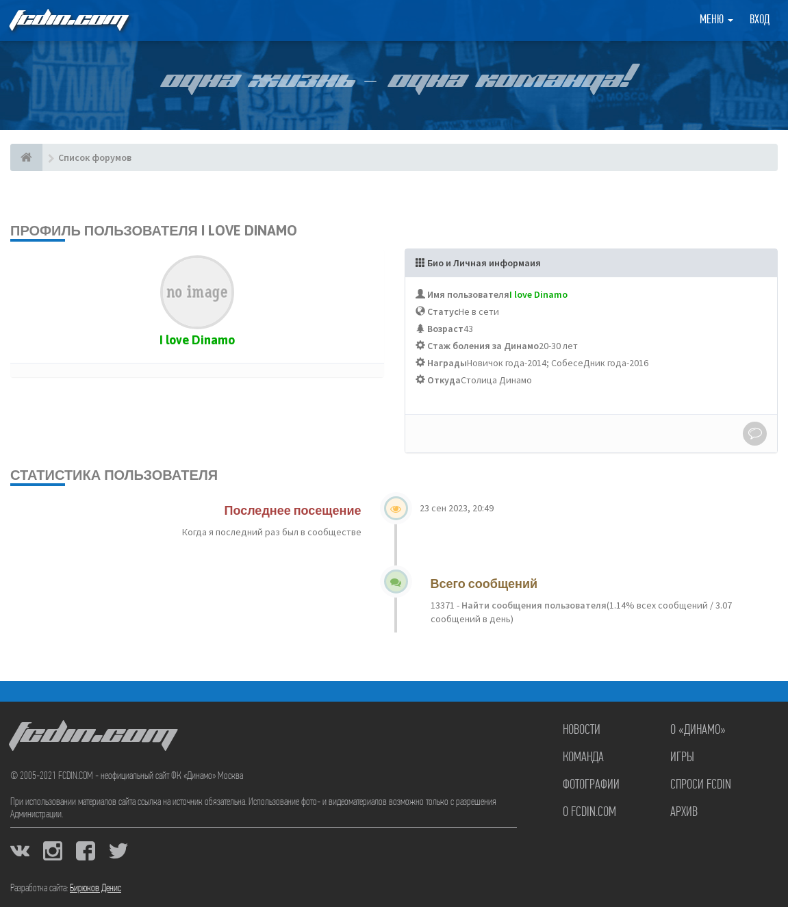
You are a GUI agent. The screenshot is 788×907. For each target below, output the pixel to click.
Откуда (444, 380)
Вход (760, 20)
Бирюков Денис (95, 888)
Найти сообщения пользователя (533, 605)
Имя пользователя (468, 294)
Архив (684, 812)
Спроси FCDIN (700, 785)
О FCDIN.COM (589, 812)
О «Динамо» (698, 730)
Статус (443, 311)
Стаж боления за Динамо (483, 346)
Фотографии (591, 785)
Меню (716, 20)
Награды (447, 363)
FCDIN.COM (67, 20)
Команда (583, 758)
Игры (682, 758)
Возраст (445, 328)
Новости (581, 730)
